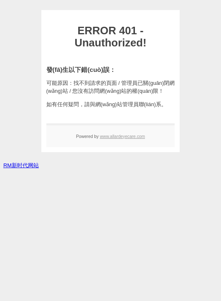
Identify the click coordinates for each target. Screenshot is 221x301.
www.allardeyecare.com (122, 136)
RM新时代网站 (21, 165)
